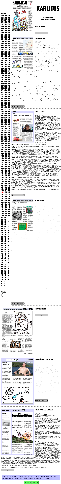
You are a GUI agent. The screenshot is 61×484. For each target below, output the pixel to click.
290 (5, 82)
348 (2, 41)
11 (5, 279)
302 (5, 73)
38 (5, 260)
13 (8, 277)
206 (5, 141)
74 (5, 235)
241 (9, 116)
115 (9, 205)
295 (9, 77)
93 (2, 222)
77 (5, 233)
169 (9, 167)
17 (5, 275)
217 (9, 133)
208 (9, 139)
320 (5, 60)
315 (2, 65)
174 (2, 165)
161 (5, 173)
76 (8, 233)
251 (5, 109)
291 (2, 82)
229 (9, 124)
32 (5, 264)
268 (9, 97)
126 (2, 199)
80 (5, 230)
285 (2, 86)
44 (5, 256)
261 (2, 103)
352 (9, 37)
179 (5, 160)
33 (2, 264)
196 (9, 148)
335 (5, 50)
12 (2, 279)
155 (5, 177)
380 (5, 18)
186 (2, 156)
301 (9, 73)
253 (9, 107)
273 (2, 94)
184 (9, 156)
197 (5, 148)
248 (5, 111)
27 (2, 269)
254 (5, 107)
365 (5, 29)
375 (2, 22)
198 (2, 148)
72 (2, 237)
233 (5, 122)
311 (5, 67)
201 (2, 145)
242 (5, 116)
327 (2, 56)
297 (2, 77)
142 (9, 186)
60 (2, 245)
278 (5, 90)
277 (9, 90)
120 (2, 203)
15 (2, 277)
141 (2, 188)
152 (5, 179)
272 (5, 94)
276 (2, 92)
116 (5, 205)
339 (2, 48)
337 (9, 48)
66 (2, 241)
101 (5, 216)
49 (8, 252)
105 (2, 213)
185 (5, 156)
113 (5, 207)
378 (2, 20)
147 (2, 184)
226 (9, 126)
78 (2, 233)
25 (8, 269)
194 (5, 150)
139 (9, 188)
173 (5, 165)
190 (9, 152)
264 (2, 101)
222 (2, 131)
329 (5, 54)
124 (9, 199)
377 (5, 20)
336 (2, 50)
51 (2, 252)
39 (2, 260)
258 (2, 105)
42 (2, 258)
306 (2, 71)
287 (5, 84)
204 (2, 143)
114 (2, 207)
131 (5, 194)
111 (2, 209)
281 (5, 88)
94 (8, 220)
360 (2, 33)
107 (5, 211)
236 (5, 120)
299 (5, 75)
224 (5, 128)
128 (5, 196)
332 (5, 52)
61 (8, 243)
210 (2, 139)
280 (9, 88)
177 (2, 162)
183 (2, 158)
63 (2, 243)
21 (2, 273)
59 (5, 245)
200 (5, 145)
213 (2, 137)
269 (5, 97)
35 (5, 262)
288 (2, 84)
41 (5, 258)
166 (9, 169)
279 (2, 90)
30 (2, 267)
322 (9, 58)
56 (5, 247)
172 (9, 165)
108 (2, 211)
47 (5, 254)
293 (5, 80)
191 (5, 152)
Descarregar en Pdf (41, 33)
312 (2, 67)
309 (2, 69)
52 (8, 250)
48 (2, 254)
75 (2, 235)
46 (8, 254)
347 (5, 41)
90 (2, 224)
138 (2, 190)
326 (5, 56)
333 (2, 52)
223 (9, 128)
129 (2, 196)
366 (2, 29)
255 (2, 107)
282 (2, 88)
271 (9, 94)
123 (2, 201)
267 (2, 99)
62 (5, 243)
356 (5, 35)
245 (5, 114)
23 (5, 271)
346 (9, 41)
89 (5, 224)
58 (8, 245)
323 (5, 58)
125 (5, 199)
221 (5, 131)
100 (9, 216)
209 (5, 139)
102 (2, 216)
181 (9, 158)
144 (2, 186)
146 (5, 184)
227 (5, 126)
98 (5, 218)
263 (5, 101)
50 (5, 252)
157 (9, 175)
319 (9, 60)
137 (5, 190)
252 (2, 109)
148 (9, 182)
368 (5, 26)
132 (2, 194)
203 (5, 143)
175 (9, 162)
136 (9, 190)
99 (2, 218)
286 (9, 84)
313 (9, 65)
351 (2, 39)
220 (9, 131)
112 (9, 207)
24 (2, 271)
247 (9, 111)
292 (9, 80)
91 (8, 222)
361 (9, 31)
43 (8, 256)
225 (2, 128)
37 (8, 260)
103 (9, 213)
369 (2, 26)
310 (9, 67)
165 (2, 171)
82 (8, 228)
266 (5, 99)
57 (2, 247)
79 (8, 230)
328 (9, 54)
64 (8, 241)
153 (2, 179)
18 (2, 275)
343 (9, 43)
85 (8, 226)
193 (9, 150)
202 (9, 143)
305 (5, 71)
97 (8, 218)
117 (2, 205)
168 (2, 169)
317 (5, 63)
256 (9, 105)
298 (9, 75)
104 (5, 213)
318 (2, 63)
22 (8, 271)
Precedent (27, 482)
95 (5, 220)
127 (9, 196)
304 (9, 71)
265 (9, 99)
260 (5, 103)
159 (2, 175)
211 (9, 137)
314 (5, 65)
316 (9, 63)
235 (9, 120)
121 (9, 201)
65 (5, 241)
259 (9, 103)
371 (5, 24)
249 (2, 111)
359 (5, 33)
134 (5, 192)
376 (9, 20)
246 (2, 114)
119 (5, 203)
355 (9, 35)
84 (2, 228)
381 (2, 18)
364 (9, 29)
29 (5, 267)
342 (2, 46)
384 (2, 16)
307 (9, 69)
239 (5, 118)
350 (5, 39)
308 (5, 69)
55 (8, 247)
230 (5, 124)
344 (5, 43)
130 (9, 194)
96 (2, 220)
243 (2, 116)
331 (9, 52)
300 (2, 75)
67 (8, 239)
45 (2, 256)
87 (2, 226)
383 (5, 16)
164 (5, 171)
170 (5, 167)
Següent (35, 482)
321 (2, 60)
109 (9, 209)
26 (5, 269)
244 (9, 114)
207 (2, 141)
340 (9, 46)
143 (5, 186)
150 (2, 182)
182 (5, 158)
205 (9, 141)
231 (2, 124)
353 (5, 37)
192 (2, 152)
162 (2, 173)
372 (2, 24)
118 (9, 203)
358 (9, 33)
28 (8, 267)
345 (2, 43)
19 (8, 273)
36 (2, 262)
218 (5, 133)
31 (8, 264)
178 (9, 160)
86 (5, 226)
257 (5, 105)
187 (9, 154)
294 (2, 80)
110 (5, 209)
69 (2, 239)
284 (5, 86)
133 (9, 192)
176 (5, 162)
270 (2, 97)
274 (9, 92)
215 (5, 135)
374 (5, 22)
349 (9, 39)
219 (2, 133)
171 (2, 167)
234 (2, 122)
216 (2, 135)
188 (5, 154)
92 (5, 222)
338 (5, 48)
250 (9, 109)
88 (8, 224)
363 (2, 31)
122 (5, 201)
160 (9, 173)
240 (2, 118)
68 (5, 239)
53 (5, 250)
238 (9, 118)
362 (5, 31)
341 (5, 46)
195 (2, 150)
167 (5, 169)
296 (5, 77)
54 (2, 250)
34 (8, 262)
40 (8, 258)
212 (5, 137)
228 (2, 126)
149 (5, 182)
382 (9, 16)
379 (9, 18)
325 (9, 56)
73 (8, 235)
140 (5, 188)
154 (9, 177)
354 (2, 37)
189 (2, 154)
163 (9, 171)
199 (9, 145)
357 (2, 35)
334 (9, 50)
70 (8, 237)
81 (2, 230)
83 (5, 228)
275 (5, 92)
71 (5, 237)
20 (5, 273)
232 (9, 122)
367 (9, 26)
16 (8, 275)
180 (2, 160)
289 (9, 82)
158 (5, 175)
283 (9, 86)
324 (2, 58)
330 (2, 54)
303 (2, 73)
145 (9, 184)
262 (9, 101)
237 (2, 120)
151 (9, 179)
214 (9, 135)
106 (9, 211)
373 (9, 22)
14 (5, 277)
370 (9, 24)
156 (2, 177)
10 (8, 279)
